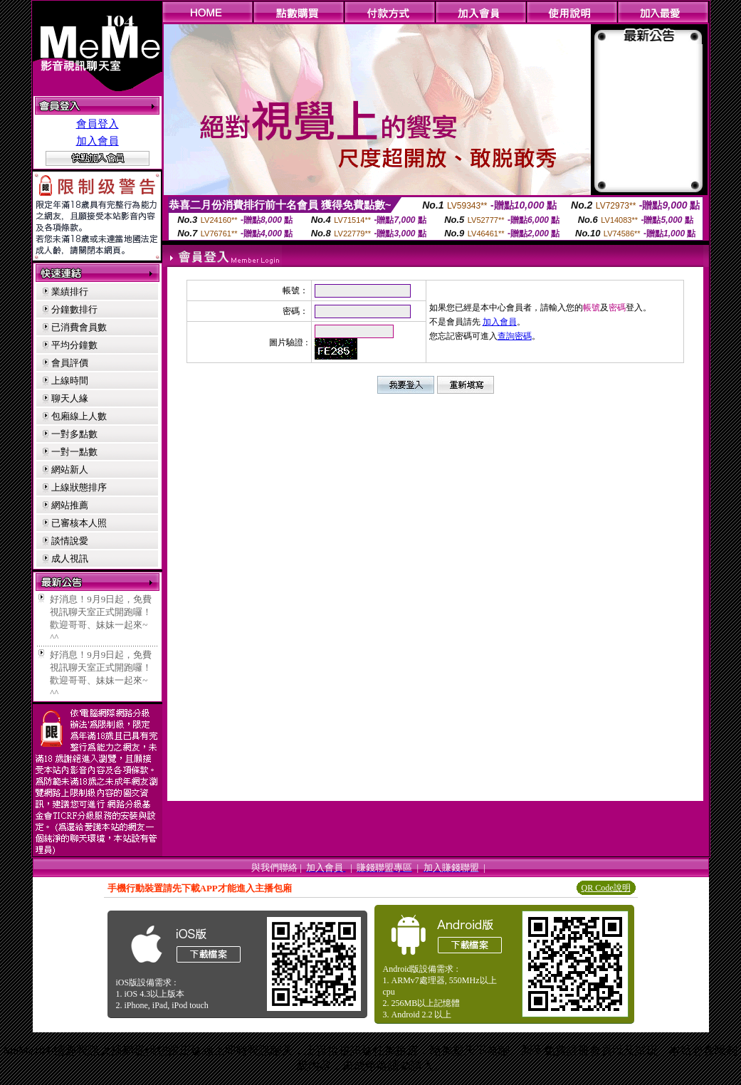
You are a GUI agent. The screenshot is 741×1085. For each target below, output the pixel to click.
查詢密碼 (515, 336)
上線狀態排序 (79, 487)
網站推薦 (69, 505)
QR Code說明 (606, 888)
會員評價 (69, 362)
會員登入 (97, 124)
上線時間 (69, 380)
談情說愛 (69, 540)
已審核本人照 (79, 523)
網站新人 (69, 469)
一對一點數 (74, 451)
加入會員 (97, 141)
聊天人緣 (69, 398)
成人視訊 (69, 558)
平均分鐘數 (74, 345)
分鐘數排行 (74, 309)
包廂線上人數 (79, 416)
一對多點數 (74, 434)
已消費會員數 (79, 327)
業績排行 (69, 291)
